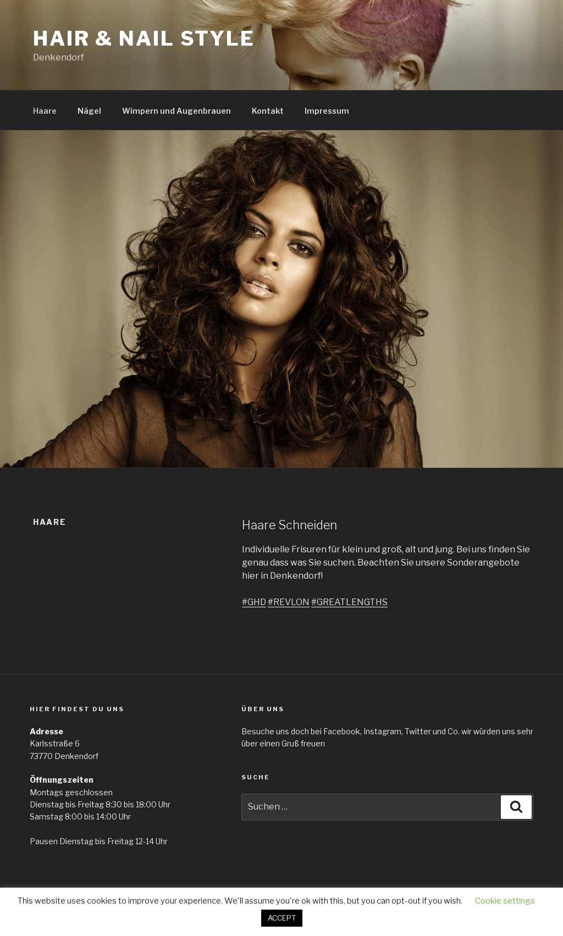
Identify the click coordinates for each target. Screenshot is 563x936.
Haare (45, 110)
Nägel (89, 110)
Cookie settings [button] (505, 901)
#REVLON (289, 602)
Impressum (327, 110)
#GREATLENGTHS (349, 602)
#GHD (254, 602)
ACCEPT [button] (282, 917)
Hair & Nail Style (144, 38)
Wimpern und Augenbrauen (176, 110)
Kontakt (268, 110)
